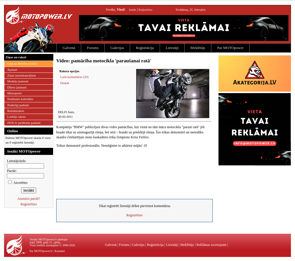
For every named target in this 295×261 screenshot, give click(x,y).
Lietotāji (172, 48)
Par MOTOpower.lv (41, 251)
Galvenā (69, 48)
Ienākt (132, 9)
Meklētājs (197, 48)
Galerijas (117, 48)
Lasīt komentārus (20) (74, 77)
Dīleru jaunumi (17, 87)
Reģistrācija (145, 48)
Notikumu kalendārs (20, 99)
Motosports (14, 93)
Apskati (12, 69)
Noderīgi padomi (18, 105)
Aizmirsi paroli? (28, 199)
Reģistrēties (145, 9)
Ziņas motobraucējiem (21, 75)
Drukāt (64, 83)
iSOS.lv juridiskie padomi (24, 122)
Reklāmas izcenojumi (211, 245)
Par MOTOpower (230, 48)
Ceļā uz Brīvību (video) (22, 63)
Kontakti (60, 251)
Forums (93, 48)
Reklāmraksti (15, 111)
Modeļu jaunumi (17, 81)
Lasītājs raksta (16, 116)
